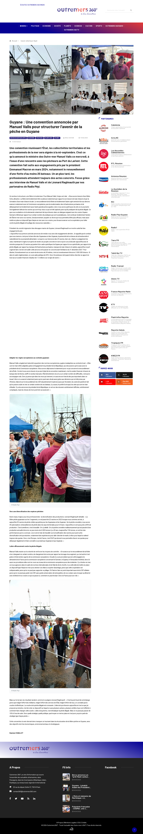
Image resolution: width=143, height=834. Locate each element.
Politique (35, 26)
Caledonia (115, 125)
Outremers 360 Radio (114, 26)
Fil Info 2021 (48, 138)
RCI (112, 202)
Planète (67, 26)
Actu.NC (114, 138)
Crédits (83, 823)
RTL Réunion (116, 163)
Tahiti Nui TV (116, 253)
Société (57, 26)
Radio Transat (117, 266)
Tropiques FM (117, 343)
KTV (113, 304)
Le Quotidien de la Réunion (119, 190)
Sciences (78, 26)
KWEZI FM (115, 355)
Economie (47, 26)
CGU (78, 823)
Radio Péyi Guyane (119, 214)
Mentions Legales (70, 823)
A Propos (60, 823)
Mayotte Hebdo (118, 330)
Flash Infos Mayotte (120, 317)
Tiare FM (115, 240)
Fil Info (57, 138)
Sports (99, 26)
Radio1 (114, 227)
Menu (24, 26)
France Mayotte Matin (120, 291)
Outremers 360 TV (71, 30)
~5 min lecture (15, 142)
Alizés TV (115, 278)
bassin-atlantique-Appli (18, 138)
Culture (88, 26)
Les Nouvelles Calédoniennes (117, 151)
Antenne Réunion (119, 176)
